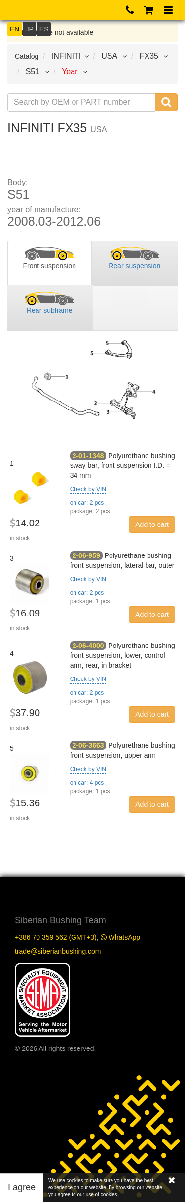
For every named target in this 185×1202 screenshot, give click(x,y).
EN (14, 29)
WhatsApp (120, 937)
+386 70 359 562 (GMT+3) (56, 937)
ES (44, 29)
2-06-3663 (88, 745)
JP (29, 29)
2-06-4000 (88, 645)
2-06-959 (86, 555)
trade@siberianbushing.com (58, 951)
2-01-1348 (88, 456)
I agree (22, 1187)
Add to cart (152, 524)
